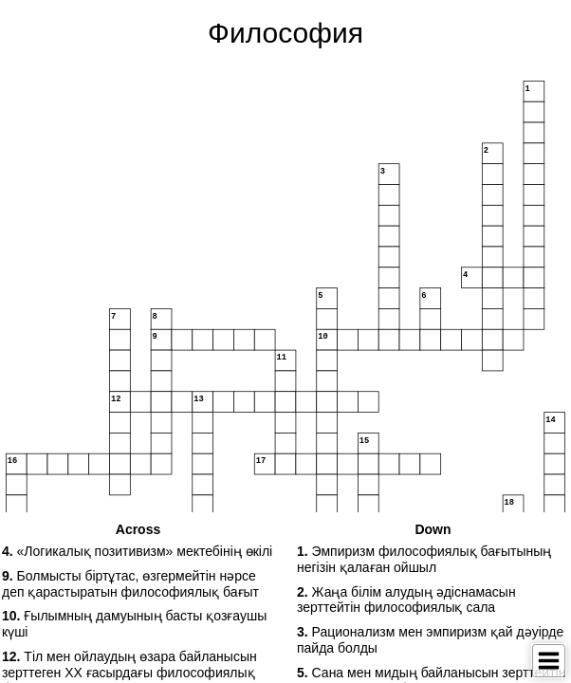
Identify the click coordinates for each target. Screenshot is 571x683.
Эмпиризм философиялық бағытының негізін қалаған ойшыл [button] (424, 559)
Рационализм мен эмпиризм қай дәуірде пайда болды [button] (430, 639)
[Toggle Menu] (548, 660)
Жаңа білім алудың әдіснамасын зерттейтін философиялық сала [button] (406, 600)
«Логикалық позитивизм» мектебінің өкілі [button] (137, 551)
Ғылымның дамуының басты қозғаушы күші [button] (134, 623)
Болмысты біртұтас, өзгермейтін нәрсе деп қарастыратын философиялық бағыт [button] (130, 584)
